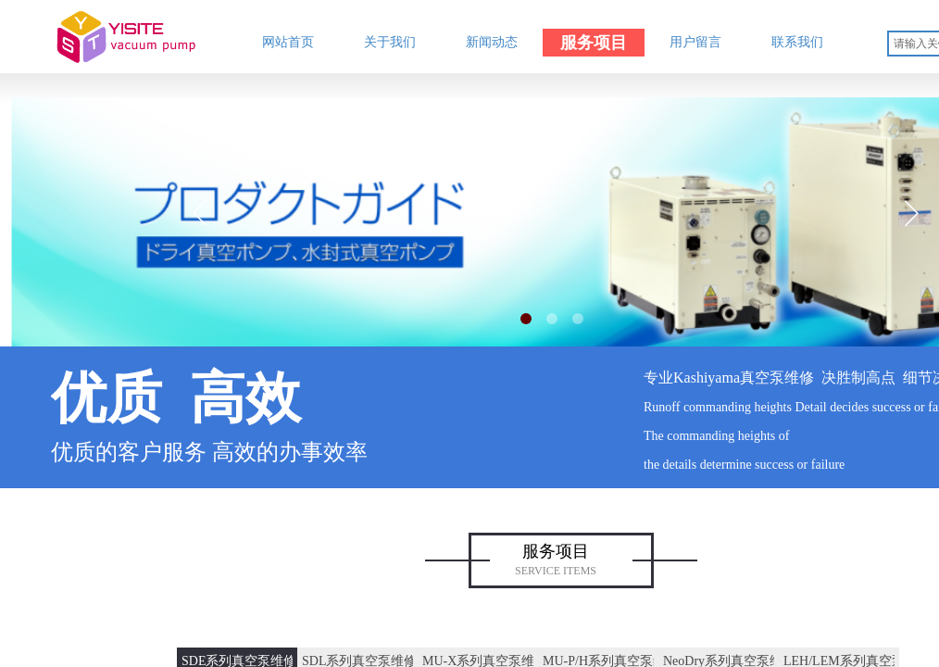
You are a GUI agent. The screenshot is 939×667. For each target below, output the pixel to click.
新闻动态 (492, 42)
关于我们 (390, 42)
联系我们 (797, 42)
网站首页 (288, 42)
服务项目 (593, 42)
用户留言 (695, 42)
